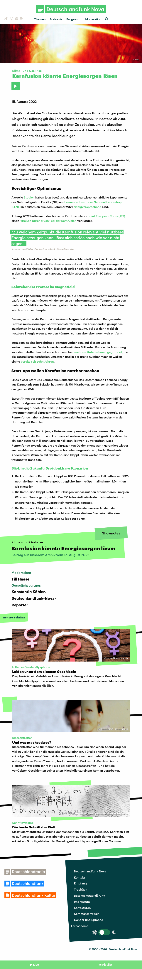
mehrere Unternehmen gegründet (98, 352)
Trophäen (80, 889)
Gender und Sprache (88, 919)
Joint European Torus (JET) (106, 216)
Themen (40, 19)
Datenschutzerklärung (89, 895)
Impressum (82, 901)
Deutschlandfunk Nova (90, 871)
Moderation (93, 19)
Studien (29, 197)
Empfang (80, 883)
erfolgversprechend (87, 206)
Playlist (107, 964)
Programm (73, 19)
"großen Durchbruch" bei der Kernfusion (48, 220)
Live (36, 964)
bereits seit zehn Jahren (37, 361)
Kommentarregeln (86, 913)
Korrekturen (82, 907)
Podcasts (56, 19)
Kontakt (79, 877)
